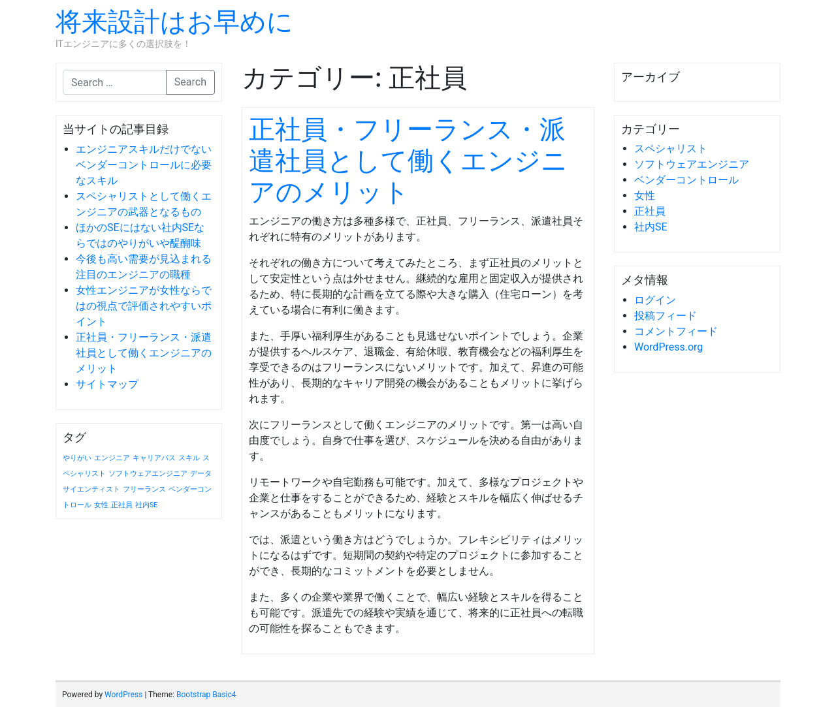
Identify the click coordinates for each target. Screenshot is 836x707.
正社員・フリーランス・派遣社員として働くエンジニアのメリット (144, 353)
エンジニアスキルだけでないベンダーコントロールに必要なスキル (144, 165)
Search (190, 82)
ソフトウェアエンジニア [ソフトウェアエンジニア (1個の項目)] (147, 473)
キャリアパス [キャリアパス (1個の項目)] (154, 458)
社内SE (650, 227)
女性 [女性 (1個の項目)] (101, 505)
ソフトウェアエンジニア (691, 164)
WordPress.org (668, 347)
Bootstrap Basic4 (206, 694)
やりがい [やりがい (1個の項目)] (77, 458)
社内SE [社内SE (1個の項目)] (146, 505)
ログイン (655, 300)
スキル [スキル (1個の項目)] (189, 458)
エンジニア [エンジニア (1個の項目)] (112, 458)
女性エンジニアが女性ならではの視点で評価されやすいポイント (144, 306)
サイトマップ (107, 384)
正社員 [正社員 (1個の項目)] (122, 505)
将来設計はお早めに (174, 22)
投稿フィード (665, 315)
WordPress (123, 694)
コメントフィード (676, 331)
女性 (644, 195)
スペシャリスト (670, 148)
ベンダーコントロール (686, 180)
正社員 (650, 211)
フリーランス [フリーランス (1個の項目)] (144, 489)
